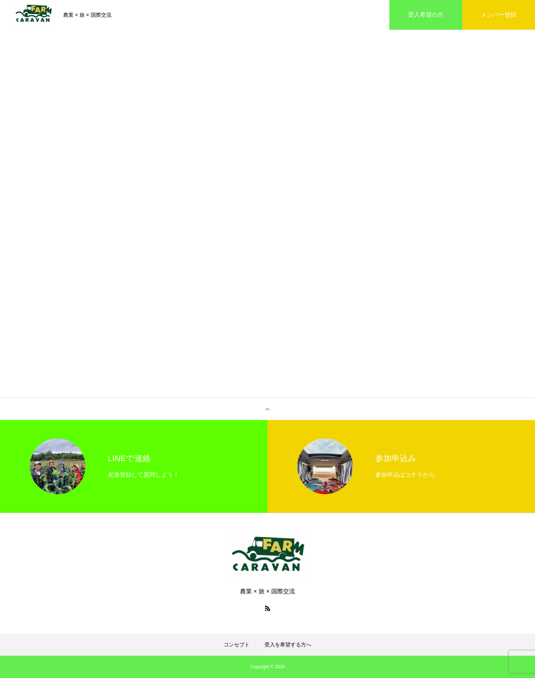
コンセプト (237, 645)
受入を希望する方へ (288, 645)
